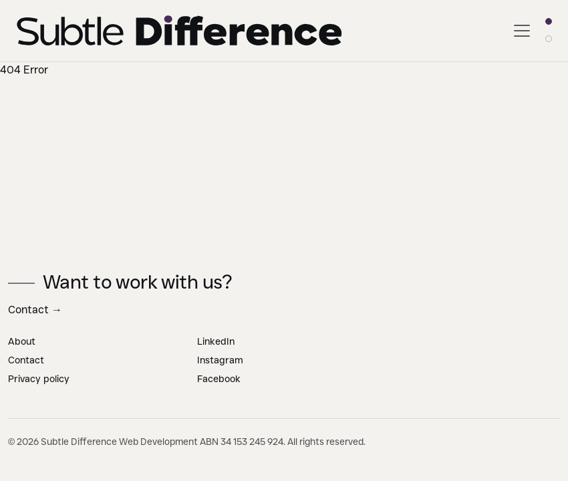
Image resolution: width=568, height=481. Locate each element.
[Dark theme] (548, 38)
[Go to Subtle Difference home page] (180, 31)
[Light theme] (548, 21)
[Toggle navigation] (522, 30)
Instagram (220, 360)
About (21, 341)
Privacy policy (38, 379)
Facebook (219, 379)
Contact (35, 309)
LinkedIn (216, 341)
